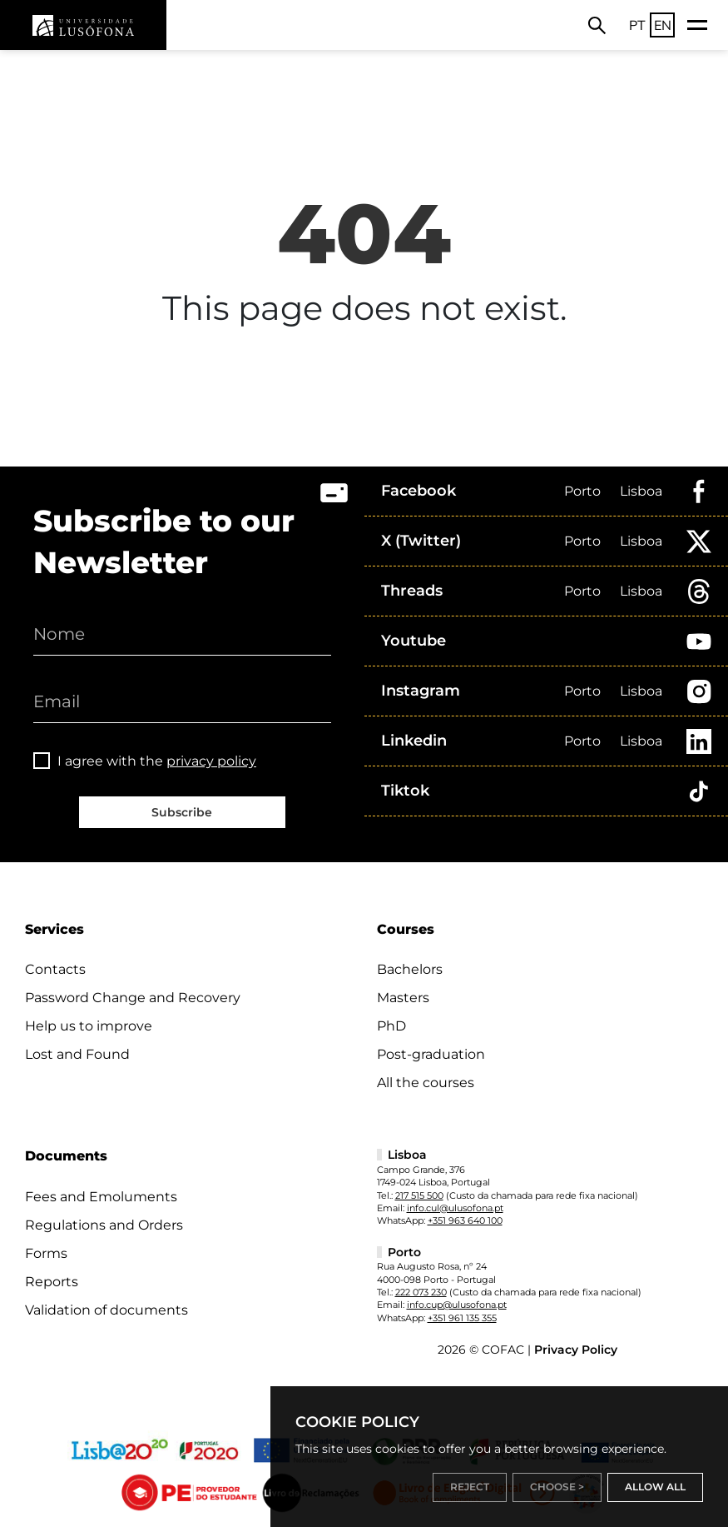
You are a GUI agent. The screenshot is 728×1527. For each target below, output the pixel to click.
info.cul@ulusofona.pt (455, 1208)
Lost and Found (77, 1054)
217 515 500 (419, 1195)
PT (637, 25)
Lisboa (641, 491)
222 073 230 (421, 1292)
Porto (582, 491)
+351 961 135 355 (462, 1318)
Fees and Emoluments (101, 1197)
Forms (46, 1253)
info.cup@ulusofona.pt (457, 1304)
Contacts (55, 969)
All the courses (425, 1082)
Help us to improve (88, 1026)
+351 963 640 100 (465, 1220)
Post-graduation (431, 1054)
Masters (403, 998)
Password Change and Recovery (132, 998)
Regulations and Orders (104, 1225)
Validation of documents (106, 1310)
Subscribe (181, 812)
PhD (391, 1026)
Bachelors (410, 969)
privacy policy (211, 761)
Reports (51, 1282)
